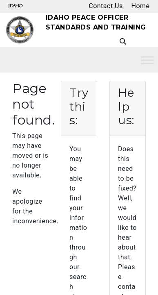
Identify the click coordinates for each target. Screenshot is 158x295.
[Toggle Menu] (147, 60)
